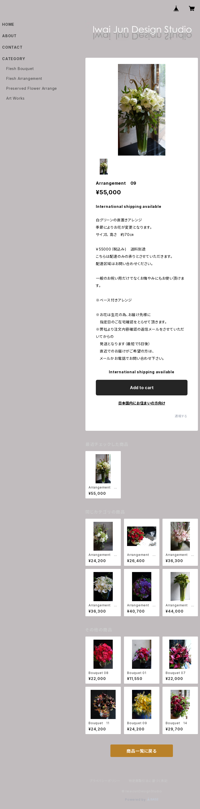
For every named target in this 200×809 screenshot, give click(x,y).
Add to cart (142, 387)
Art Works (15, 98)
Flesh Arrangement (24, 78)
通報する (181, 416)
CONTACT (12, 47)
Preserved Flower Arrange (31, 88)
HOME (8, 24)
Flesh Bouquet (20, 68)
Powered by (141, 799)
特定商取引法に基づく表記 (148, 781)
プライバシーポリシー (105, 781)
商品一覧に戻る (142, 751)
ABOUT (9, 36)
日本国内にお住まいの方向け (141, 403)
